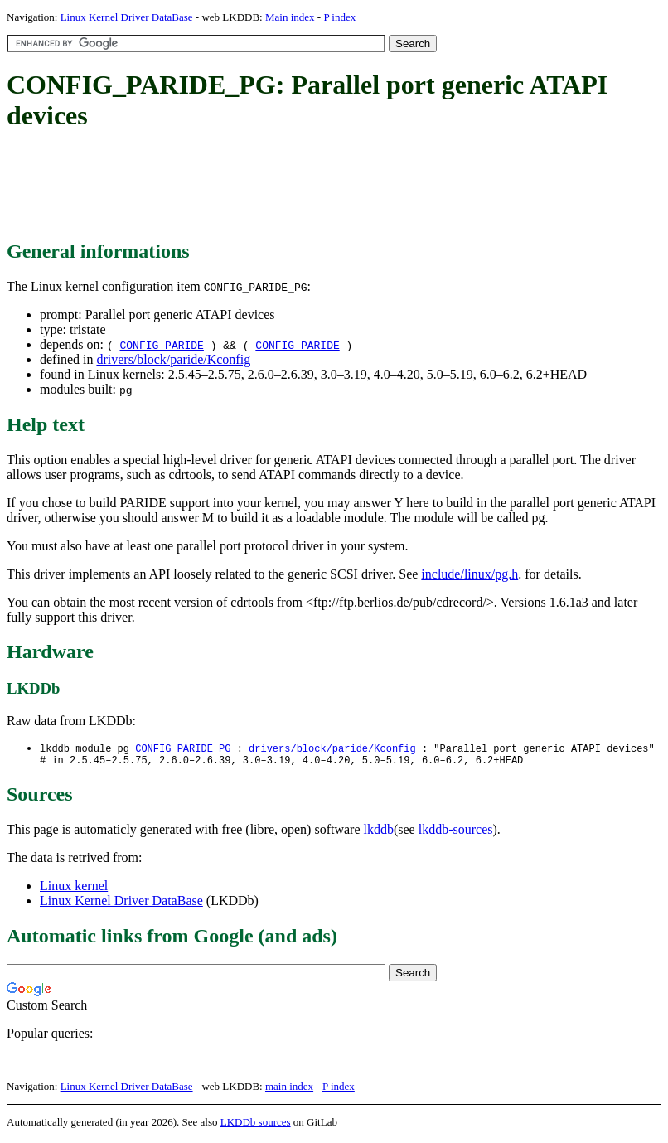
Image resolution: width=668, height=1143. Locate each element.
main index (289, 1089)
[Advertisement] (308, 186)
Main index (290, 17)
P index (339, 17)
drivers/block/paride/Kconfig (173, 359)
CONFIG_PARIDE (161, 344)
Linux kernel (74, 889)
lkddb (379, 833)
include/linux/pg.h (469, 574)
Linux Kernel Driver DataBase (127, 17)
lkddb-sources (456, 833)
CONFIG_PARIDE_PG (182, 749)
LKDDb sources (255, 1125)
